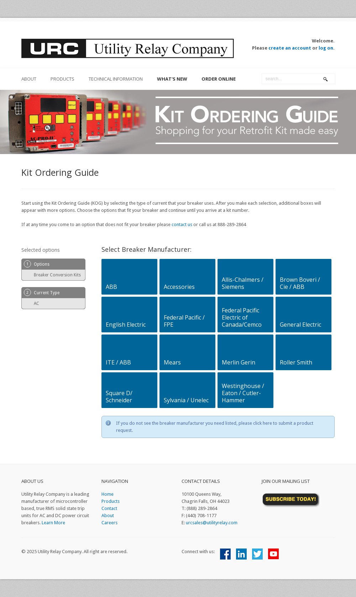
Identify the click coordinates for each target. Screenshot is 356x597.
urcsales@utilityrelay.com (211, 522)
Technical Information (116, 79)
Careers (109, 522)
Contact (109, 508)
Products (62, 79)
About (107, 515)
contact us (182, 224)
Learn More (53, 522)
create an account (289, 48)
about (28, 79)
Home (107, 494)
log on (326, 48)
